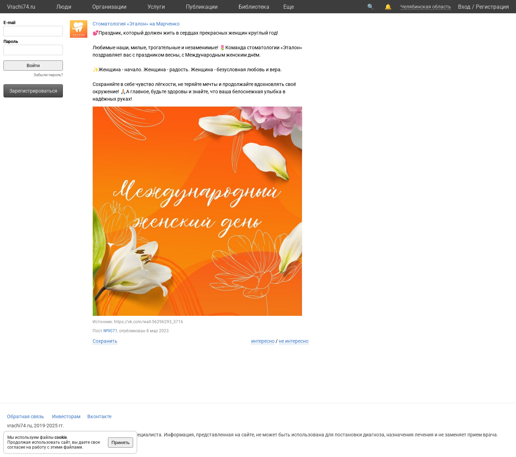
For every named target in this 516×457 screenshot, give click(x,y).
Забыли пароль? (48, 75)
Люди (63, 6)
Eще (288, 6)
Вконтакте (99, 416)
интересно (263, 341)
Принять (120, 442)
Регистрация (492, 6)
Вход (464, 6)
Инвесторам (66, 416)
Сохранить (105, 341)
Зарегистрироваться (33, 91)
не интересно (293, 341)
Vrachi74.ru (21, 6)
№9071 (110, 330)
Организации (109, 6)
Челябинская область (425, 6)
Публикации (202, 6)
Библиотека (254, 6)
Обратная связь (25, 416)
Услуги (156, 6)
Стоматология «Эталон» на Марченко (136, 24)
